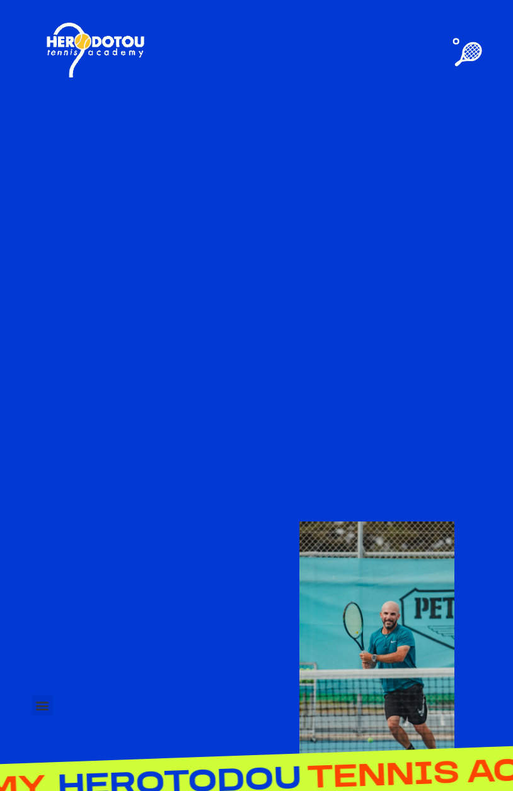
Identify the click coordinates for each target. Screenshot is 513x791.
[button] (42, 705)
